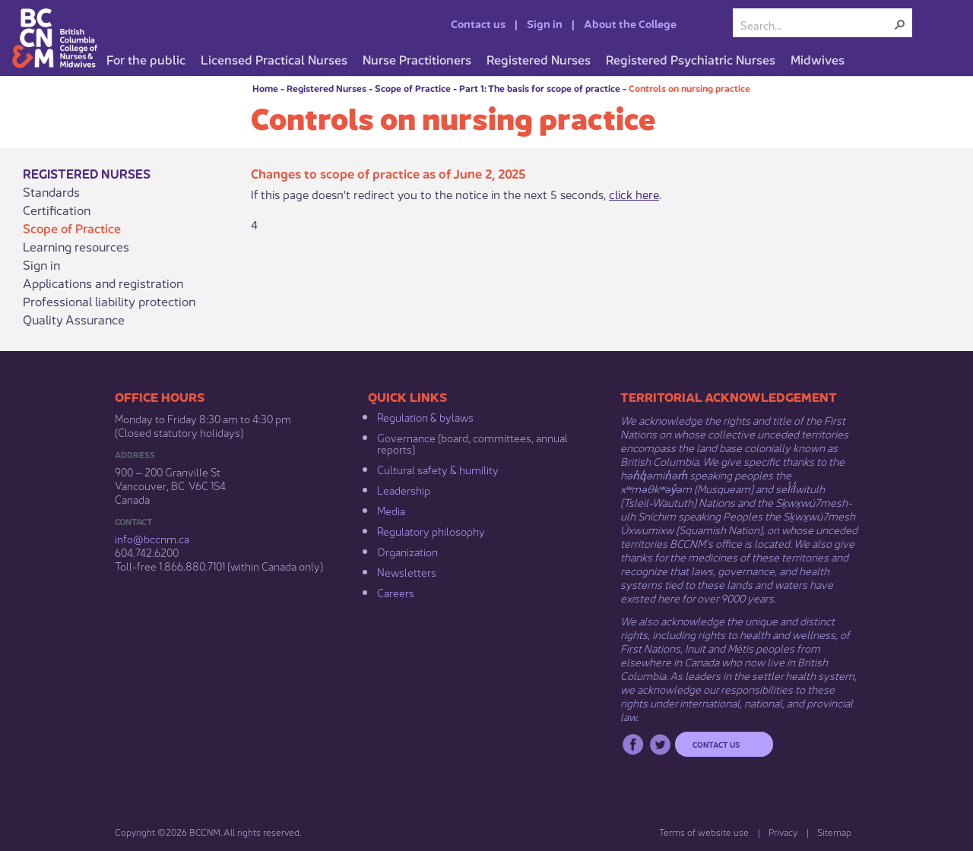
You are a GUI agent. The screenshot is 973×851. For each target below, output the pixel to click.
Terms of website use (704, 831)
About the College (630, 22)
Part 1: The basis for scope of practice (539, 88)
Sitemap (834, 831)
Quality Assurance (74, 319)
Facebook (632, 744)
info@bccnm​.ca (152, 538)
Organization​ (407, 551)
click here (634, 193)
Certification (56, 210)
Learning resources (76, 246)
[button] (900, 24)
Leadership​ (403, 489)
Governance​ (406, 437)
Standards (51, 191)
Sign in (545, 22)
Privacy (783, 831)
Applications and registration (103, 283)
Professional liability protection (109, 301)
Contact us (478, 22)
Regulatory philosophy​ (431, 530)
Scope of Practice (413, 88)
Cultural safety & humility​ (438, 468)
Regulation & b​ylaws (425, 416)
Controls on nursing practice (689, 88)
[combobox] (816, 24)
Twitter (660, 744)
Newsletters (406, 571)
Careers (395, 592)
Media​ (391, 509)
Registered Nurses (326, 88)
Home (265, 88)
